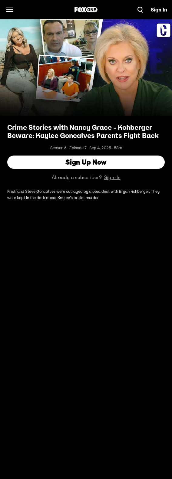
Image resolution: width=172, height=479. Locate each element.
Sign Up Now (86, 162)
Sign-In (112, 177)
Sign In (159, 10)
